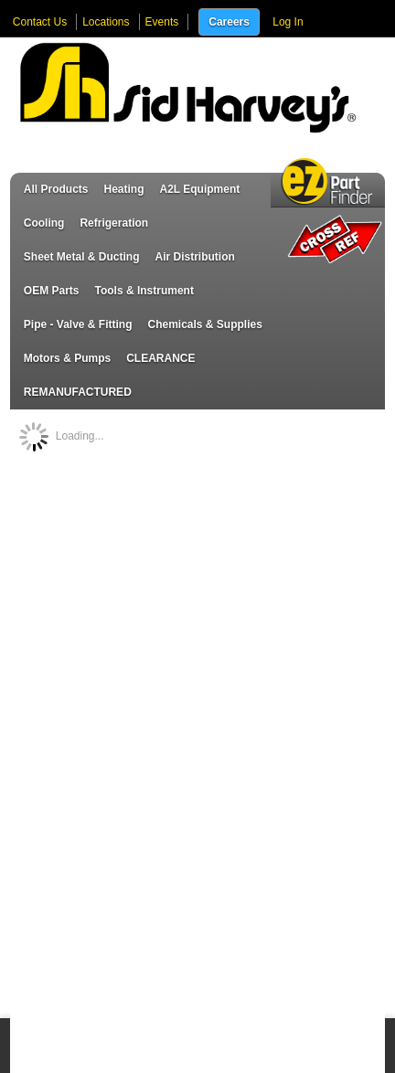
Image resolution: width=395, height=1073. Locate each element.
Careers (229, 22)
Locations (105, 22)
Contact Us (40, 22)
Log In (287, 22)
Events (162, 22)
